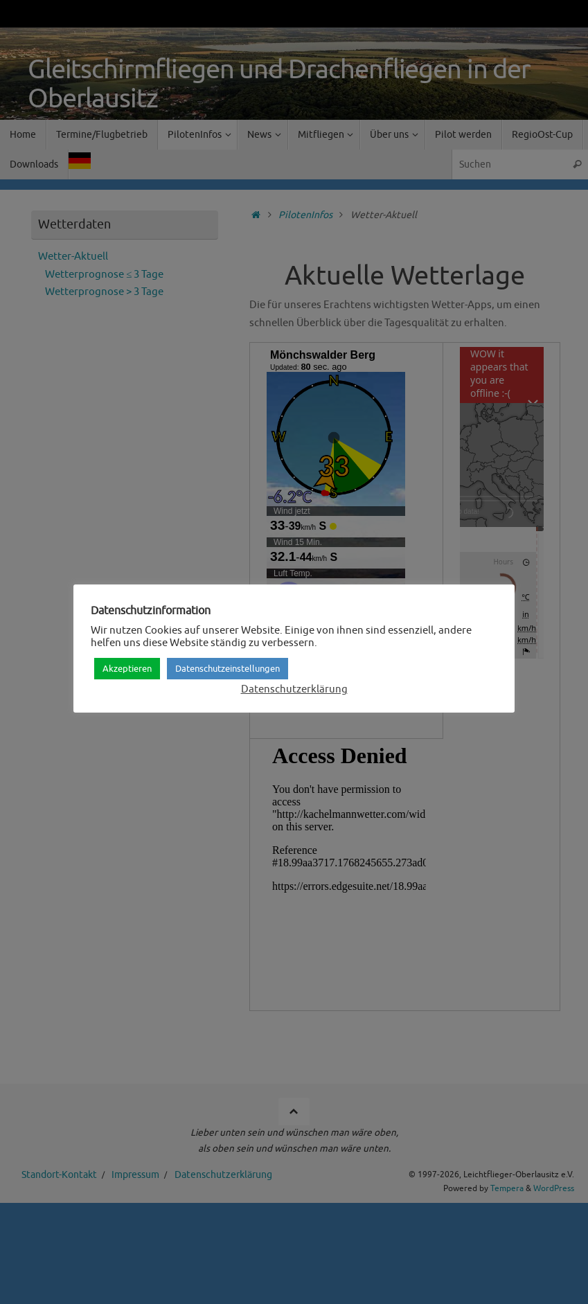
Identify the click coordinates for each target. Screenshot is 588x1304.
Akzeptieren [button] (127, 669)
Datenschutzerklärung (294, 689)
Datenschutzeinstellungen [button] (227, 669)
